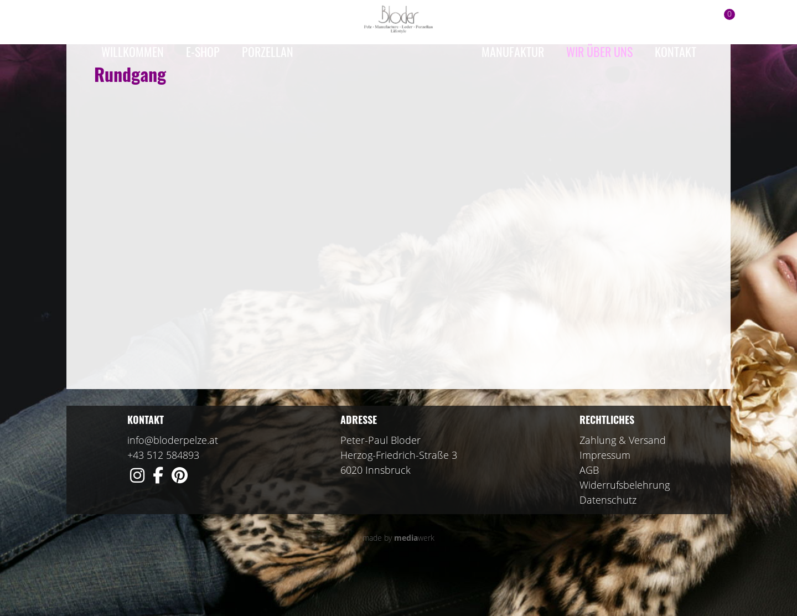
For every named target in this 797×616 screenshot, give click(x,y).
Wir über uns (599, 51)
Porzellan (267, 51)
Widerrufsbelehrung (624, 529)
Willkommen (132, 51)
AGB (589, 514)
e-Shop (203, 51)
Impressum (604, 499)
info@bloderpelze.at (172, 484)
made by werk (398, 582)
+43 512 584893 (163, 499)
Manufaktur (513, 51)
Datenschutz (607, 544)
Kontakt (675, 51)
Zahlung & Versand (622, 484)
